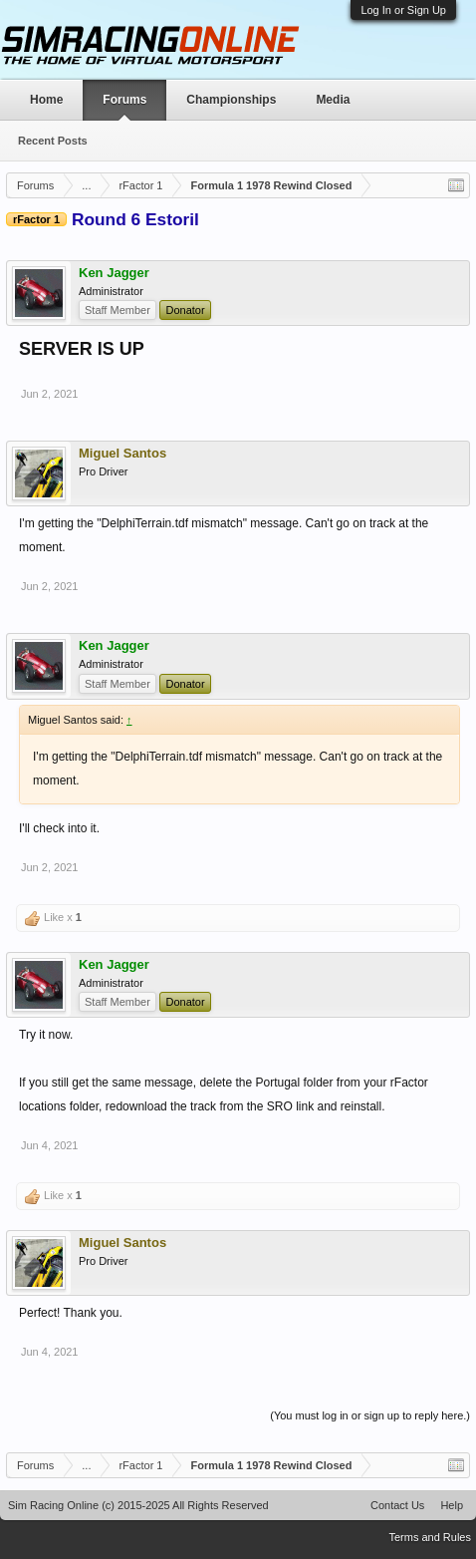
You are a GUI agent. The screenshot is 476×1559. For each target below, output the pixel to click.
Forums (124, 100)
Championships (231, 100)
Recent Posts (53, 141)
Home (46, 100)
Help (451, 1505)
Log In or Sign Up (403, 10)
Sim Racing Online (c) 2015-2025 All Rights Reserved (138, 1505)
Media (333, 100)
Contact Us (397, 1505)
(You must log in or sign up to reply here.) (370, 1415)
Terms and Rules (429, 1537)
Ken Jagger (114, 273)
